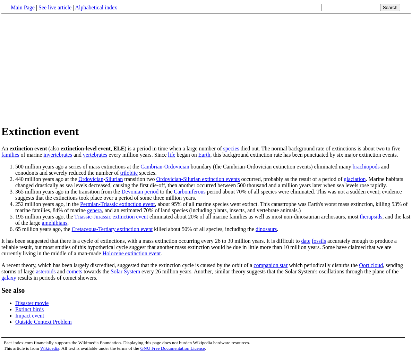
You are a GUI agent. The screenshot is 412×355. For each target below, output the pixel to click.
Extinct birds (29, 309)
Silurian (114, 179)
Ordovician (176, 167)
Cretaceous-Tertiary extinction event (112, 229)
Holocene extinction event (131, 253)
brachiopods (366, 167)
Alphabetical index (96, 7)
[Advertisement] (59, 69)
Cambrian (151, 167)
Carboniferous (190, 192)
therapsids (371, 217)
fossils (319, 241)
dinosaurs (266, 229)
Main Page (23, 7)
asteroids (46, 271)
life (171, 155)
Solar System (125, 271)
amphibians (55, 223)
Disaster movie (32, 303)
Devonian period (139, 192)
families (10, 155)
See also (13, 290)
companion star (270, 265)
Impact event (29, 316)
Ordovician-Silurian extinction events (198, 179)
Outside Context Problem (43, 322)
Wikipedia (49, 348)
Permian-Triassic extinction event (117, 204)
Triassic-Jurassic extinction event (111, 217)
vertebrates (95, 155)
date (305, 241)
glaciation (355, 179)
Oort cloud (371, 265)
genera (94, 210)
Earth (204, 155)
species (231, 148)
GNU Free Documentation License (172, 348)
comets (74, 271)
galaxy (8, 278)
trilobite (129, 173)
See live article (54, 7)
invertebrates (57, 155)
